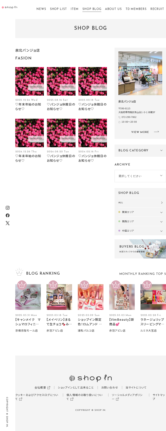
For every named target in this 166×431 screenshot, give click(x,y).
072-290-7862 (129, 116)
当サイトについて (136, 387)
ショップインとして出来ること (76, 387)
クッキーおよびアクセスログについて (36, 397)
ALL (120, 203)
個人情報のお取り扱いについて (85, 397)
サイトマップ (159, 397)
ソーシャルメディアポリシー (127, 397)
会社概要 (40, 387)
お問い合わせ (109, 387)
